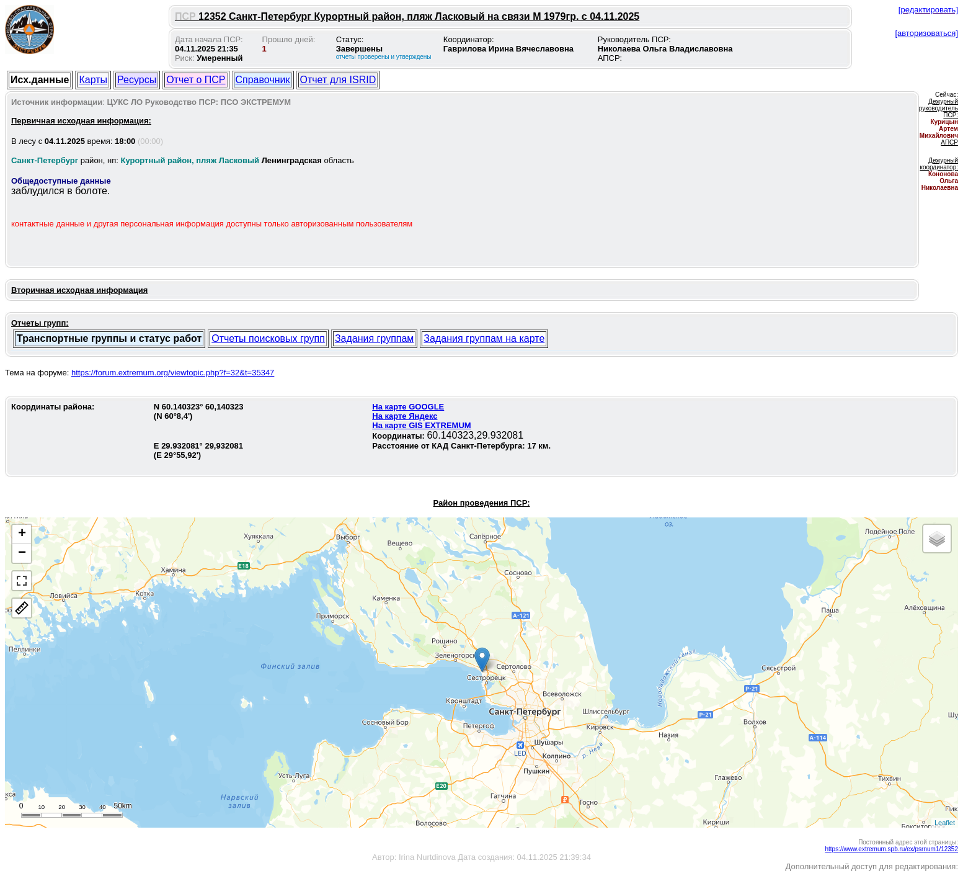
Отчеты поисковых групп (268, 338)
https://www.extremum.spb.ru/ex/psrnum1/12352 (891, 849)
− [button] (22, 553)
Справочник (263, 79)
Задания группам (374, 338)
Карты (93, 79)
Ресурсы (136, 79)
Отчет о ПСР (195, 79)
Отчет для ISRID (338, 79)
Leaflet (944, 822)
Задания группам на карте (484, 338)
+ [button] (22, 534)
